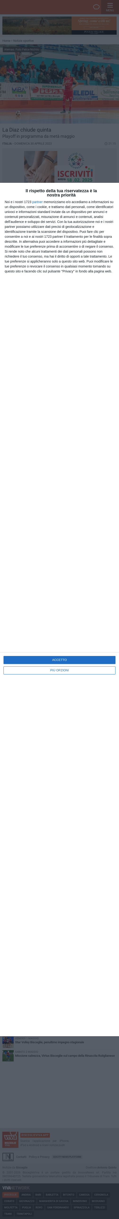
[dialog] (59, 609)
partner (37, 202)
